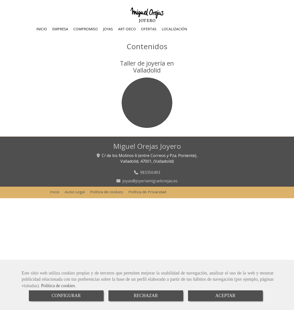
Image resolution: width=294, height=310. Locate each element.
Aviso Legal (75, 191)
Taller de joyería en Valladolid (147, 66)
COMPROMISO (85, 29)
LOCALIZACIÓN (174, 29)
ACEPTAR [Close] (225, 295)
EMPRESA (60, 29)
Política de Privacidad (147, 191)
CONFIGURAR (66, 295)
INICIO (41, 29)
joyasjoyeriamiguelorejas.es (150, 181)
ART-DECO (127, 29)
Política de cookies (58, 285)
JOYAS (108, 29)
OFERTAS (148, 29)
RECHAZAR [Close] (146, 295)
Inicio (54, 191)
